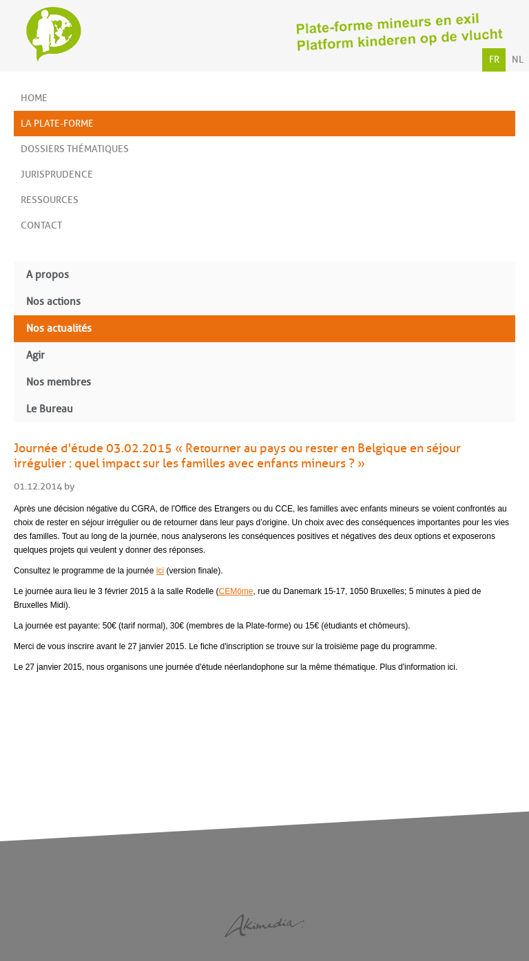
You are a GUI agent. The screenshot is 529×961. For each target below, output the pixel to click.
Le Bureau (49, 409)
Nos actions (53, 301)
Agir (35, 355)
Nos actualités (59, 328)
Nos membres (58, 382)
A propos (47, 275)
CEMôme (236, 591)
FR (494, 59)
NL (517, 59)
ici (160, 570)
